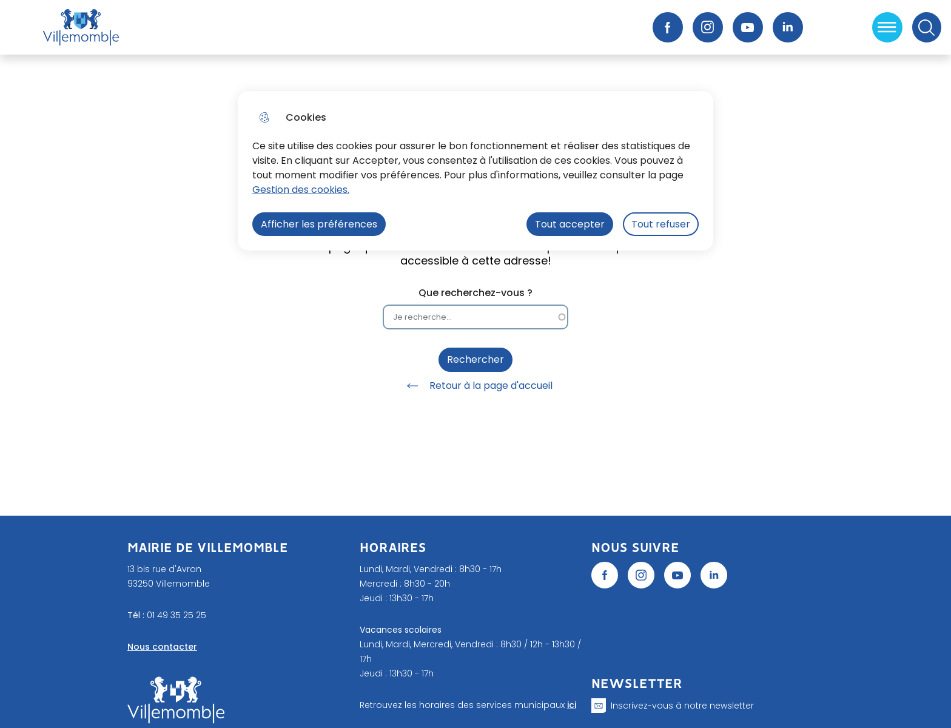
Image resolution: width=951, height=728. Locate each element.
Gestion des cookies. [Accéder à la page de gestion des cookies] (300, 190)
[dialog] (475, 171)
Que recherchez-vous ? (475, 292)
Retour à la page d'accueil (475, 386)
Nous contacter (162, 647)
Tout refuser (660, 224)
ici (571, 705)
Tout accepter (570, 224)
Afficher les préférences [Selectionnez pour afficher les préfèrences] (319, 224)
